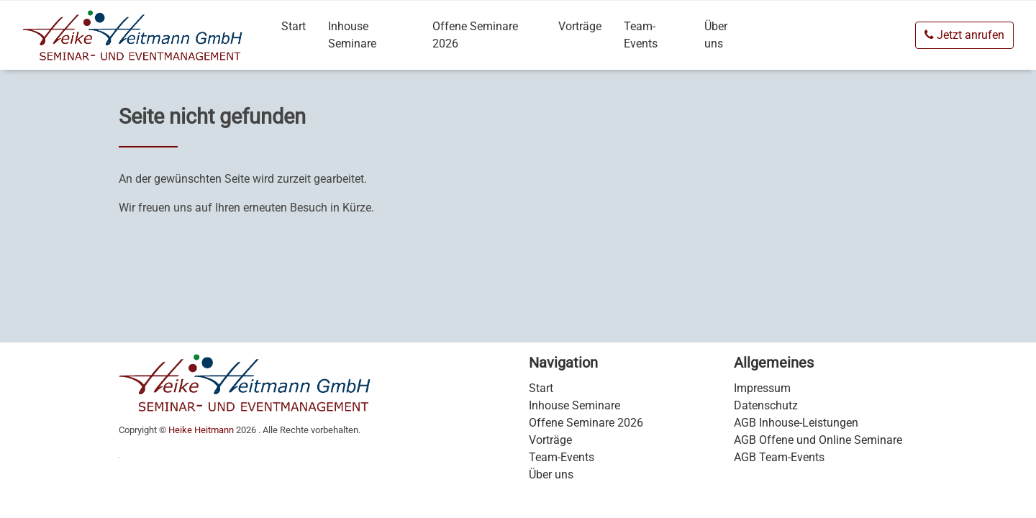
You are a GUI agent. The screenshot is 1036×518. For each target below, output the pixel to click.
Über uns (715, 34)
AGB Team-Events (779, 457)
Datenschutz (766, 405)
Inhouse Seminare (352, 34)
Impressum (762, 388)
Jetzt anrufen (964, 35)
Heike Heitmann (201, 429)
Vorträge (579, 26)
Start (293, 26)
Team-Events (641, 34)
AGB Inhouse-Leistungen (796, 423)
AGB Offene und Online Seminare (818, 440)
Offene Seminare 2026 (475, 34)
